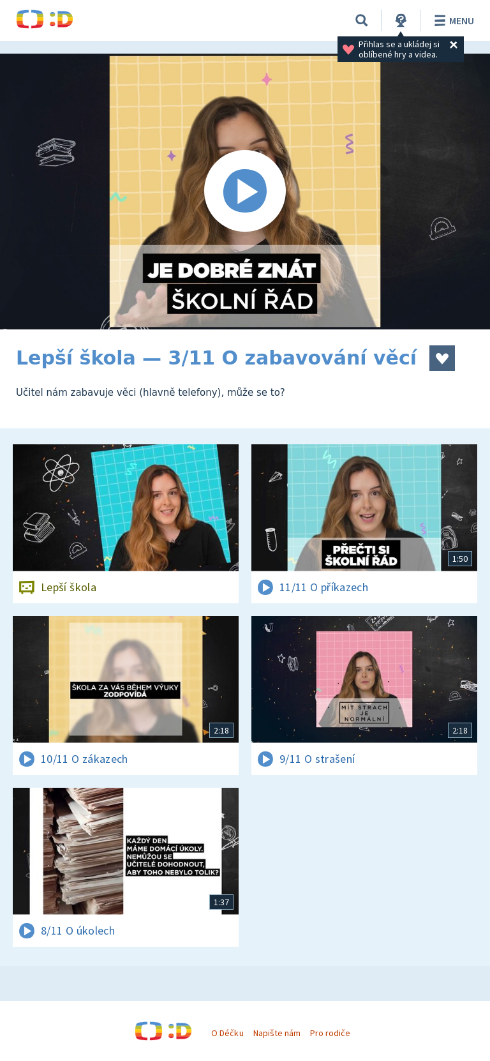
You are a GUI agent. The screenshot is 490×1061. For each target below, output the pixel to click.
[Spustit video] (245, 191)
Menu (452, 20)
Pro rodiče (330, 1033)
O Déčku (227, 1033)
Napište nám (277, 1033)
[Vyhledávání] (362, 20)
